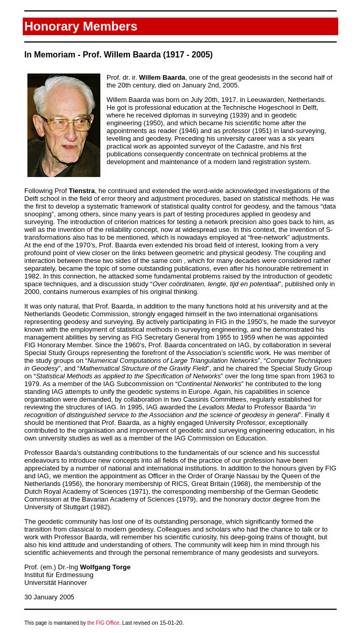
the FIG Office (103, 623)
